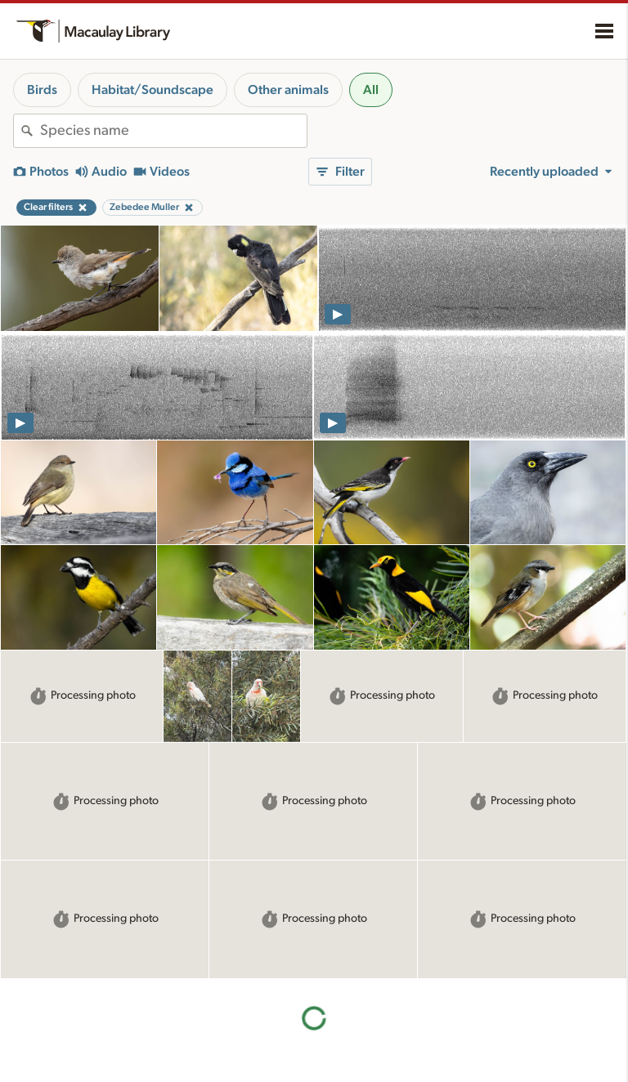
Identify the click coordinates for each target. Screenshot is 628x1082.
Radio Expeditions (57, 1074)
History (344, 1011)
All (371, 89)
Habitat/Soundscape (152, 89)
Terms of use (514, 1049)
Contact (346, 1045)
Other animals (288, 89)
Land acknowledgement (542, 984)
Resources (204, 988)
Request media (205, 1075)
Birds (42, 89)
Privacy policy (517, 1032)
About (347, 988)
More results (314, 873)
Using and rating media (226, 1058)
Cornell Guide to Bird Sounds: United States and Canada (77, 1044)
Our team (350, 1028)
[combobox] (173, 130)
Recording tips (205, 1042)
